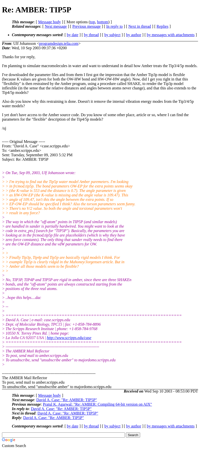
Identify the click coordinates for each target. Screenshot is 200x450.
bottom (102, 22)
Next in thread (139, 26)
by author (133, 35)
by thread (91, 35)
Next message (56, 26)
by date (72, 35)
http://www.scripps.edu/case (69, 338)
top (92, 22)
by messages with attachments (171, 35)
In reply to (114, 26)
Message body (49, 22)
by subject (112, 35)
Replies (162, 26)
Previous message (86, 26)
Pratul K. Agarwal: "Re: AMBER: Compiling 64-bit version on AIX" (97, 404)
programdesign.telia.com (58, 43)
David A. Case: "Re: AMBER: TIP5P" (66, 400)
